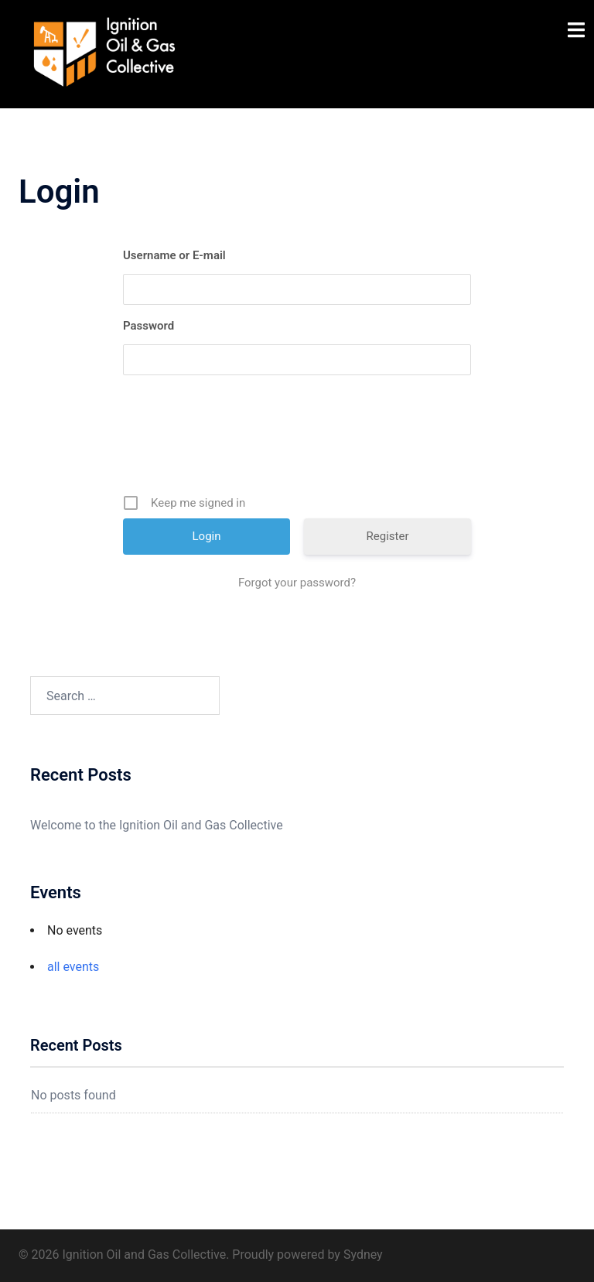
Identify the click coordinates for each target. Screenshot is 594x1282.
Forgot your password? (297, 583)
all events (73, 966)
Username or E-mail (174, 255)
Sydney (363, 1254)
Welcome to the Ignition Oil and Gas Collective (156, 825)
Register (388, 536)
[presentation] (298, 440)
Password (148, 326)
